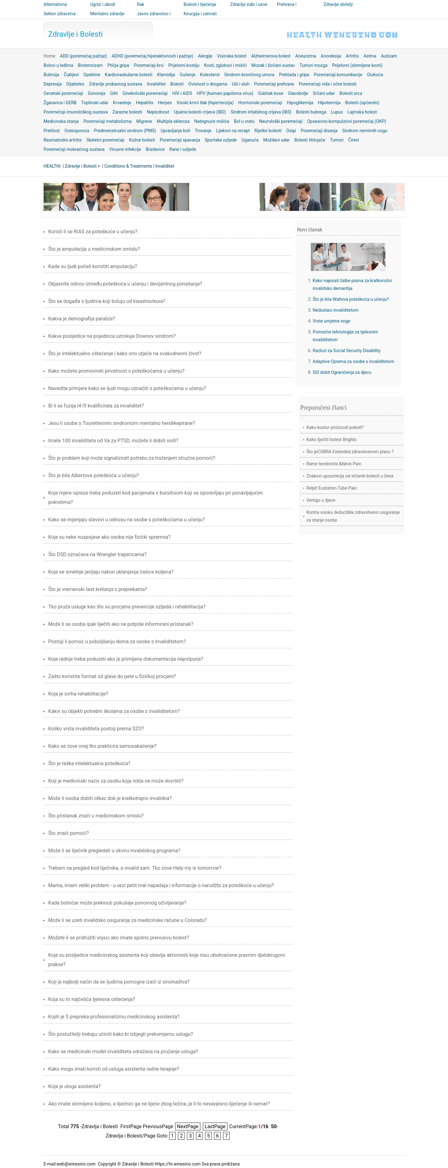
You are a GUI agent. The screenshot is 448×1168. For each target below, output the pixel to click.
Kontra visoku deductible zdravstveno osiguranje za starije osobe (353, 516)
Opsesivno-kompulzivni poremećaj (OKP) (346, 121)
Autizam (389, 56)
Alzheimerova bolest (270, 56)
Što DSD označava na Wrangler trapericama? (97, 554)
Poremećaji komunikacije (338, 74)
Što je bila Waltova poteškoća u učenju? (351, 299)
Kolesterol (210, 74)
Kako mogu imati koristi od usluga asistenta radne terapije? (113, 1069)
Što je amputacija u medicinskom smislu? (94, 249)
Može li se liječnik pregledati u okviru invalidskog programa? (114, 851)
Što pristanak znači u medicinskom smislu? (96, 816)
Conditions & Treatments (128, 166)
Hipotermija (329, 102)
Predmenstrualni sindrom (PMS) (125, 130)
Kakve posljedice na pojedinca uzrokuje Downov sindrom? (112, 336)
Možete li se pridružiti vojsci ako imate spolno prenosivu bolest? (118, 938)
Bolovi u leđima (58, 65)
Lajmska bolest (362, 111)
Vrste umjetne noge (331, 321)
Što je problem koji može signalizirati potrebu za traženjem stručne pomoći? (131, 458)
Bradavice (155, 149)
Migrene (144, 121)
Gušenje (187, 74)
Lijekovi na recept (233, 130)
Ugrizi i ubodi (102, 4)
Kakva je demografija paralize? (81, 319)
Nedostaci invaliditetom (335, 310)
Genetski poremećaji (63, 93)
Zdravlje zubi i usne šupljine (248, 9)
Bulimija (51, 74)
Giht (114, 93)
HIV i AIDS (182, 93)
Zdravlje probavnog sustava (115, 83)
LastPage (215, 1126)
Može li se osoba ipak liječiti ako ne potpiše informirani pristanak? (120, 624)
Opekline (91, 74)
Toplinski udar (94, 102)
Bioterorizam (90, 65)
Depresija (53, 83)
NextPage (187, 1126)
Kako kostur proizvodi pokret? (335, 427)
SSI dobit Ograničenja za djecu (342, 372)
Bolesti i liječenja (200, 4)
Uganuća (250, 139)
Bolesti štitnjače (309, 139)
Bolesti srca (350, 93)
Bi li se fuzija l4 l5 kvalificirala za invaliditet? (96, 406)
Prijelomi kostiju (183, 65)
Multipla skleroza (173, 121)
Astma (370, 56)
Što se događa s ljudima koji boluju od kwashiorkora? (106, 301)
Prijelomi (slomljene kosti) (357, 65)
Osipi (291, 130)
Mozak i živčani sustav (273, 65)
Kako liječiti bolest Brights (331, 439)
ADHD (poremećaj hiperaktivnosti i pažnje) (153, 56)
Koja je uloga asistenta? (74, 1086)
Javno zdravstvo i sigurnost (153, 18)
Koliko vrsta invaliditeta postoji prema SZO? (96, 729)
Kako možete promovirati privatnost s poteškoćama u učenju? (116, 371)
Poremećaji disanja (319, 130)
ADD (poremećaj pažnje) (83, 56)
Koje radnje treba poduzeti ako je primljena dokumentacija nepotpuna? (125, 659)
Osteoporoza (76, 130)
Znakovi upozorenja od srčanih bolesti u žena (349, 475)
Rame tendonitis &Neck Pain (333, 463)
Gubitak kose (270, 93)
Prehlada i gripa (294, 74)
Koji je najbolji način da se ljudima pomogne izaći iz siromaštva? (118, 982)
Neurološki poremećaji (281, 121)
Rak (140, 4)
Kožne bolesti (142, 139)
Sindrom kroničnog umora (249, 74)
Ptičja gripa (118, 65)
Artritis (352, 56)
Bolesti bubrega (311, 111)
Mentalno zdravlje (107, 13)
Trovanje (203, 130)
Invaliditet (156, 83)
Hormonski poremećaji (260, 102)
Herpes (165, 102)
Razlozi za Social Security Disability (346, 350)
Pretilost (52, 130)
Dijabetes (75, 83)
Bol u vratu (244, 121)
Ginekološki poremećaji (145, 93)
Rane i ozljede (183, 149)
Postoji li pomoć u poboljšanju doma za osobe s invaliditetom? (117, 641)
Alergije (205, 56)
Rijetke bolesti (268, 130)
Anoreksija (331, 56)
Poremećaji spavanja (180, 139)
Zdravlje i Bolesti (75, 34)
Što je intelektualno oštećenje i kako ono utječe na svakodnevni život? (124, 353)
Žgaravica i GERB (60, 102)
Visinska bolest (232, 56)
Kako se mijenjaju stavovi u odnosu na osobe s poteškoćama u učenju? (126, 520)
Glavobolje (298, 93)
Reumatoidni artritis (63, 139)
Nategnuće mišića (211, 121)
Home (49, 56)
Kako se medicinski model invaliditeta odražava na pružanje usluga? (123, 1051)
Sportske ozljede (221, 139)
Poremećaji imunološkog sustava (76, 111)
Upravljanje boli (175, 130)
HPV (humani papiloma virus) (225, 93)
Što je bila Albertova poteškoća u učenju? (93, 475)
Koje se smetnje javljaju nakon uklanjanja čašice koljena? (111, 572)
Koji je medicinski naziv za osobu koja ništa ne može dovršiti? (116, 781)
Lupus (337, 111)
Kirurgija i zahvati (200, 13)
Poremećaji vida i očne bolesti (328, 83)
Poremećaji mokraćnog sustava (74, 149)
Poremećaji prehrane (274, 83)
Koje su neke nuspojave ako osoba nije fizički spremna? (109, 537)
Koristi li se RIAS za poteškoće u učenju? (93, 232)
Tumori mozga (314, 65)
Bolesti (177, 83)
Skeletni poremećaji (105, 139)
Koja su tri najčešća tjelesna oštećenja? (91, 999)
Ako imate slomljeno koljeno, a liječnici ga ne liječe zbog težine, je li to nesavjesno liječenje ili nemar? (159, 1104)
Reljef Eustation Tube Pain (331, 488)
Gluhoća (375, 74)
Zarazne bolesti (127, 111)
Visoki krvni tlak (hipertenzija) (205, 102)
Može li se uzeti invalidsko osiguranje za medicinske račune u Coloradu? (127, 920)
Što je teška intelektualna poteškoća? (89, 763)
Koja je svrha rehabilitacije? (78, 694)
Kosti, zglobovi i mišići (225, 65)
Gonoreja (96, 93)
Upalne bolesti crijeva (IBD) (200, 111)
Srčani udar (324, 93)
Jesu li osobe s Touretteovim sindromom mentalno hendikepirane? (121, 423)
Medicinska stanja (61, 121)
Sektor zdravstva (60, 13)
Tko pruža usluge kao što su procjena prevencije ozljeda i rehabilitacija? (127, 607)
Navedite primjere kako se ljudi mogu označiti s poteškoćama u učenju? (127, 388)
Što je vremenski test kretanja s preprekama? (97, 589)
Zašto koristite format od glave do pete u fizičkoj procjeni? (112, 676)
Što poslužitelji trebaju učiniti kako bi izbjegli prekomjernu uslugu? (120, 1034)
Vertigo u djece (320, 500)
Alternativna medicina (55, 9)
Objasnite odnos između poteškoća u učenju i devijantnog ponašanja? (125, 284)
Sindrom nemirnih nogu (364, 130)
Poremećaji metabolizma (107, 121)
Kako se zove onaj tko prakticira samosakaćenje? (102, 746)
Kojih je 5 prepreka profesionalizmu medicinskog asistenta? (114, 1017)
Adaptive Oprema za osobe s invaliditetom (353, 361)
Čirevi (353, 139)
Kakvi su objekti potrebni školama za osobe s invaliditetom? (114, 711)
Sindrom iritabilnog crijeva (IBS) (261, 111)
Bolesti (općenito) (362, 102)
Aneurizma (305, 56)
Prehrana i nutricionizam (290, 9)
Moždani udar (276, 139)
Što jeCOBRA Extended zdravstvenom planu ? (350, 451)
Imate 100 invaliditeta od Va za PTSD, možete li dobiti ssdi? (113, 441)
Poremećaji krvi (149, 65)
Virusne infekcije (125, 149)
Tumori (337, 139)
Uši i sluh (241, 83)
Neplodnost (158, 111)
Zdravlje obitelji (338, 4)
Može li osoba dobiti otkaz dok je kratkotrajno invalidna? (110, 798)
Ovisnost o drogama (207, 83)
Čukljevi (71, 74)
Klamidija (166, 74)
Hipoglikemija (300, 102)
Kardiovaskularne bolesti (128, 74)
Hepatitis (144, 102)
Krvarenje (122, 102)
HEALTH (51, 166)
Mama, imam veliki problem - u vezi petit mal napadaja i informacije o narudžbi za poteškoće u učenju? (161, 885)
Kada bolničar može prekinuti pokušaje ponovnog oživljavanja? (117, 903)
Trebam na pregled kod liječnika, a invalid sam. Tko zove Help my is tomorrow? (135, 868)
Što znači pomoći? (68, 833)
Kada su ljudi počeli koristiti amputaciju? (92, 266)
